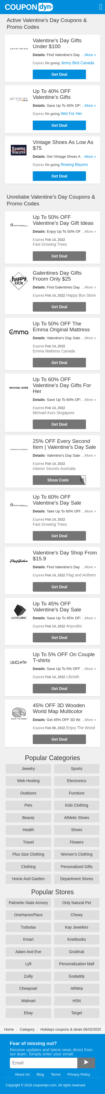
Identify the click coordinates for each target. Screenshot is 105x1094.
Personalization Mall (76, 964)
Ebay (28, 1013)
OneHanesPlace (28, 915)
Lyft (28, 964)
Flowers (76, 842)
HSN (77, 1000)
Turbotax (28, 927)
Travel (28, 842)
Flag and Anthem (81, 575)
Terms (55, 1074)
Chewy (77, 915)
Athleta (77, 988)
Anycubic (74, 626)
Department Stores (76, 878)
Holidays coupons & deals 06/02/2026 (70, 1029)
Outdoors (28, 793)
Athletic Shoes (76, 817)
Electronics (76, 780)
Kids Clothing (76, 805)
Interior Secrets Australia (54, 468)
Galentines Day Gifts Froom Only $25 (57, 276)
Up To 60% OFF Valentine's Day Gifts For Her (62, 385)
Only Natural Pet (76, 902)
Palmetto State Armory (28, 902)
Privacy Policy (78, 1074)
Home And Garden (28, 878)
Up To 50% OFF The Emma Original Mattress (61, 326)
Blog (40, 1074)
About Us (22, 1074)
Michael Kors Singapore (53, 412)
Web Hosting (28, 780)
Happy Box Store (81, 295)
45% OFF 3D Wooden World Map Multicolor (59, 708)
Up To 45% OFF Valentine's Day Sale (57, 607)
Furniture (77, 793)
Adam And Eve (28, 951)
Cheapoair (28, 988)
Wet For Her (71, 113)
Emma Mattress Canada (54, 351)
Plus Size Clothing (28, 854)
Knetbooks (76, 939)
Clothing (28, 866)
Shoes (76, 829)
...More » (89, 55)
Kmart (28, 939)
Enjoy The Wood (80, 727)
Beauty (28, 817)
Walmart (28, 1000)
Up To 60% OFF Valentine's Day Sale (57, 500)
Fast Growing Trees (50, 244)
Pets (28, 805)
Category (27, 1029)
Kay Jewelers (76, 927)
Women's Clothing (76, 854)
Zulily (28, 976)
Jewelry (28, 768)
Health (28, 829)
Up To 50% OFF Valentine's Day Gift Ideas (63, 220)
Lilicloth (72, 676)
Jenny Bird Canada (77, 63)
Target (76, 1013)
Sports (76, 768)
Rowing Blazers (74, 164)
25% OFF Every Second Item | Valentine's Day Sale (64, 444)
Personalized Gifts (77, 866)
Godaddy (77, 976)
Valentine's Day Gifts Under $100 (57, 43)
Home (9, 1029)
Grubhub (76, 951)
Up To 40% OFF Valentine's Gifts (52, 94)
